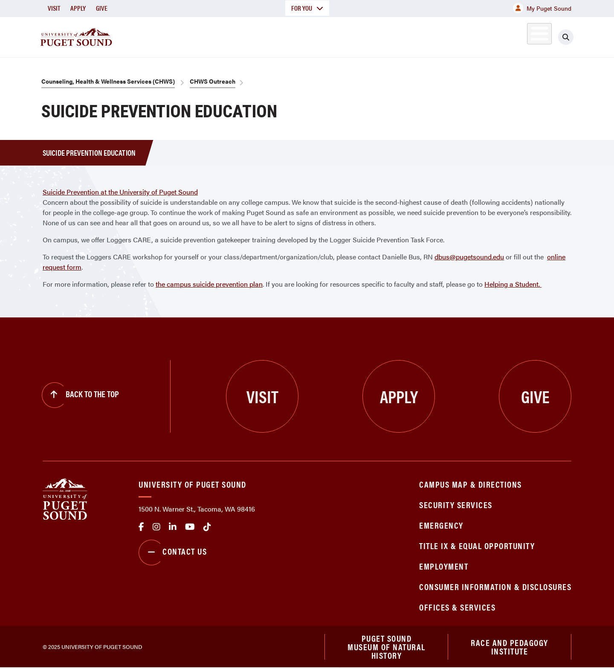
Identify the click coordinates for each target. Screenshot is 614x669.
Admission (340, 35)
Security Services (455, 504)
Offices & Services (457, 607)
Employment (443, 566)
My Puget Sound (542, 8)
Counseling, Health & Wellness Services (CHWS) (108, 81)
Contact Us (173, 552)
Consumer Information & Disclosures (495, 586)
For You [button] (307, 8)
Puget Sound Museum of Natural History (387, 647)
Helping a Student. (513, 284)
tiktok (207, 527)
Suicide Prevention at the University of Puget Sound (120, 192)
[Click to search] (565, 37)
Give (101, 8)
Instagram (156, 527)
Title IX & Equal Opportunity (477, 545)
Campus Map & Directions (470, 484)
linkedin (173, 527)
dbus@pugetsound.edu (469, 257)
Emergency (441, 525)
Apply (78, 8)
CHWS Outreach (212, 81)
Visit (54, 8)
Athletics (473, 35)
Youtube (190, 527)
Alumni (518, 35)
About (219, 35)
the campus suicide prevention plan (209, 284)
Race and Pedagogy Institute (509, 647)
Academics (276, 35)
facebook (141, 527)
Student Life (407, 35)
